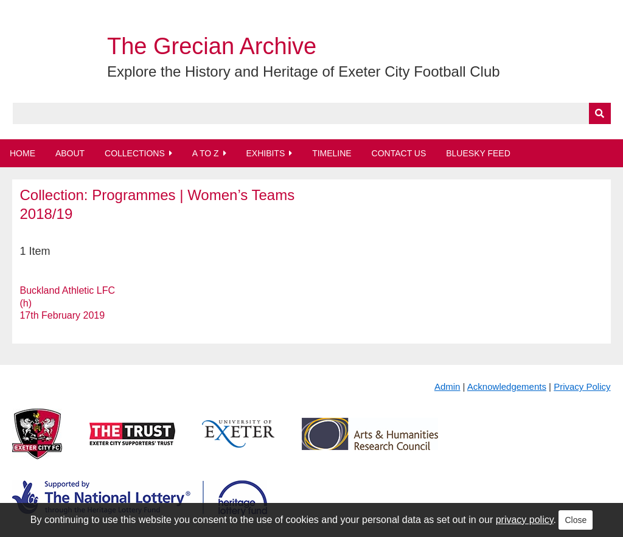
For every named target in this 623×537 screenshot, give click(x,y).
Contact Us (399, 153)
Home (22, 153)
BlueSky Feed (478, 153)
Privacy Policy (582, 386)
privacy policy (525, 519)
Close (575, 520)
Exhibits (265, 153)
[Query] (312, 113)
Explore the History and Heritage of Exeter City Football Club (303, 71)
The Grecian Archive (211, 46)
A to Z (205, 153)
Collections (135, 153)
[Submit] (600, 113)
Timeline (332, 153)
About (70, 153)
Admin (447, 386)
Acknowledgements (506, 386)
